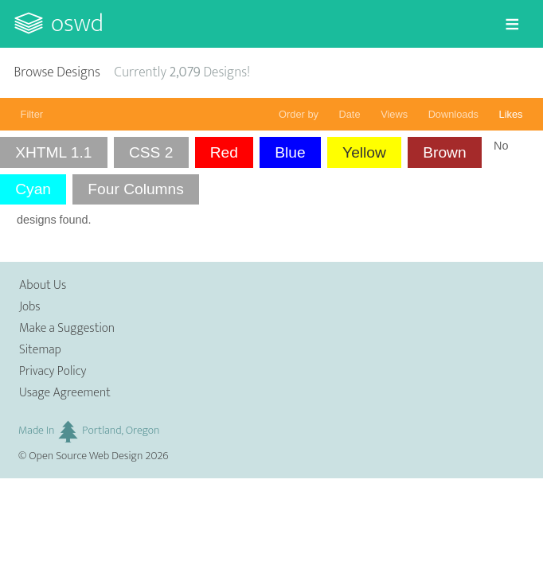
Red (224, 152)
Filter (32, 114)
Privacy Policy (52, 371)
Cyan (33, 189)
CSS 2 (151, 152)
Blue (290, 152)
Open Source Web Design (86, 456)
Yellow (364, 152)
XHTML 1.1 (53, 152)
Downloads (453, 114)
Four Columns (136, 189)
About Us (42, 285)
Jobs (30, 307)
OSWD (77, 23)
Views (394, 114)
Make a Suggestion (67, 328)
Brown (444, 152)
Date (350, 114)
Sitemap (40, 350)
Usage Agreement (65, 392)
